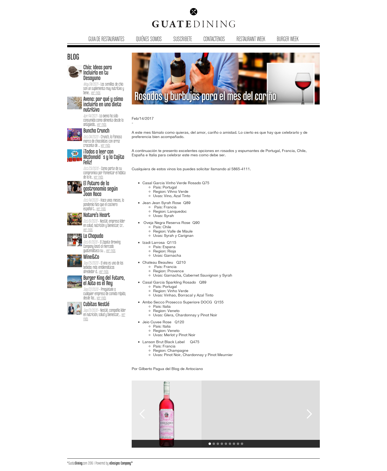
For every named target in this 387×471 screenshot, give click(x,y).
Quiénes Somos (149, 39)
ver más (96, 93)
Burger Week (288, 39)
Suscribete (182, 39)
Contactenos (214, 39)
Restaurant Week (250, 39)
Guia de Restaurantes (106, 39)
